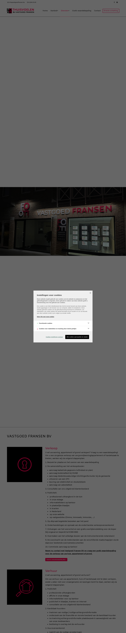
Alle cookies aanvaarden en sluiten (77, 337)
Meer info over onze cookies (45, 316)
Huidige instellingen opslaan (54, 337)
